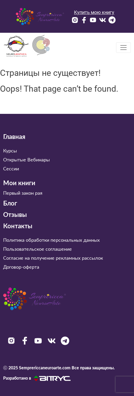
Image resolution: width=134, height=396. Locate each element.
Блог (10, 204)
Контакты (17, 226)
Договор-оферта (21, 267)
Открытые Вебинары (26, 160)
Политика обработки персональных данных (51, 240)
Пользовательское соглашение (37, 249)
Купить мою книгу (94, 12)
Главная (14, 137)
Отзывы (15, 215)
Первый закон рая (22, 193)
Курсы (10, 151)
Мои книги (19, 183)
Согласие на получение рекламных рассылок (53, 258)
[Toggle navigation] (123, 47)
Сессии (11, 169)
